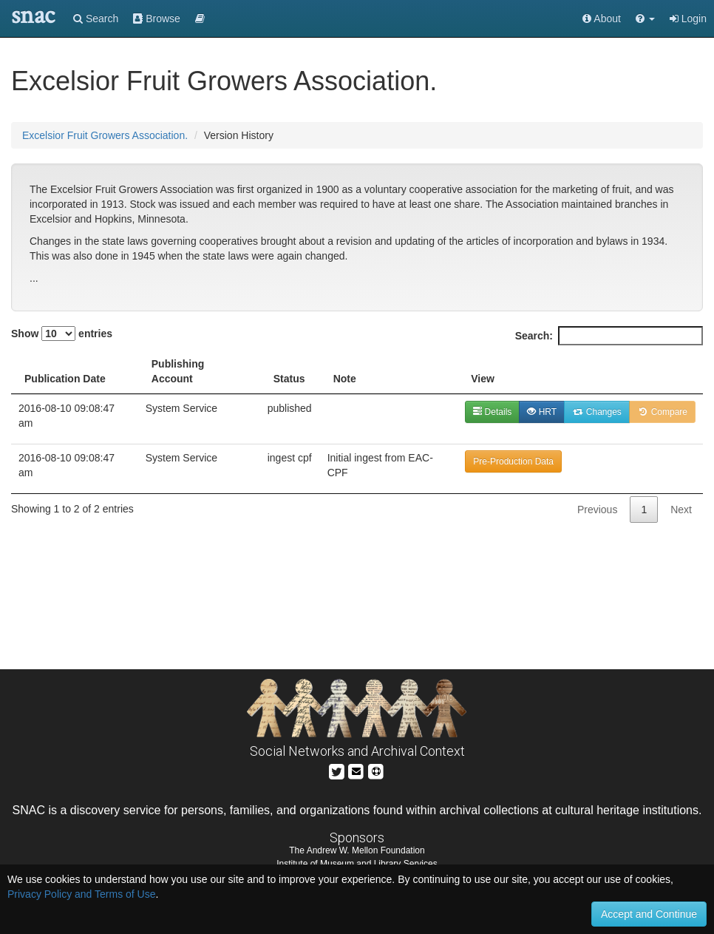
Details (492, 412)
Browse (156, 18)
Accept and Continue (649, 914)
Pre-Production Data (513, 461)
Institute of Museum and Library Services (356, 864)
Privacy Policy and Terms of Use (81, 894)
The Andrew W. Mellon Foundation (356, 850)
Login (688, 18)
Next (681, 509)
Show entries (61, 333)
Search (95, 18)
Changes (597, 412)
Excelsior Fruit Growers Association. (105, 135)
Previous (597, 509)
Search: (609, 335)
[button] (645, 18)
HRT (542, 412)
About (601, 18)
